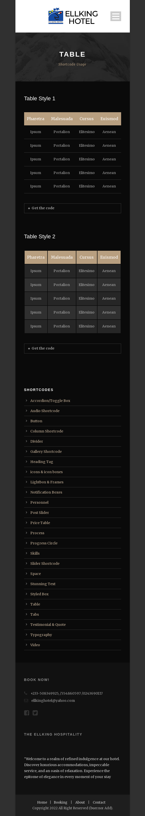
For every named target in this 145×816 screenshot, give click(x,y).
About (80, 802)
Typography (41, 635)
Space (35, 573)
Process (37, 533)
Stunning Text (42, 584)
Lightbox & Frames (46, 482)
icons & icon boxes (46, 472)
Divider (36, 441)
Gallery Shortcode (46, 451)
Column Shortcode (46, 431)
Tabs (34, 614)
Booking (60, 802)
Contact (99, 802)
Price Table (40, 523)
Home (42, 802)
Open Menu (115, 16)
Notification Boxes (46, 492)
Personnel (39, 502)
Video (35, 645)
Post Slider (39, 512)
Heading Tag (41, 462)
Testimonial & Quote (48, 624)
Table (35, 604)
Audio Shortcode (44, 411)
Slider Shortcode (44, 563)
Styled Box (39, 594)
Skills (35, 553)
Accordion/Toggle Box (50, 400)
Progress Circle (43, 543)
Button (36, 421)
